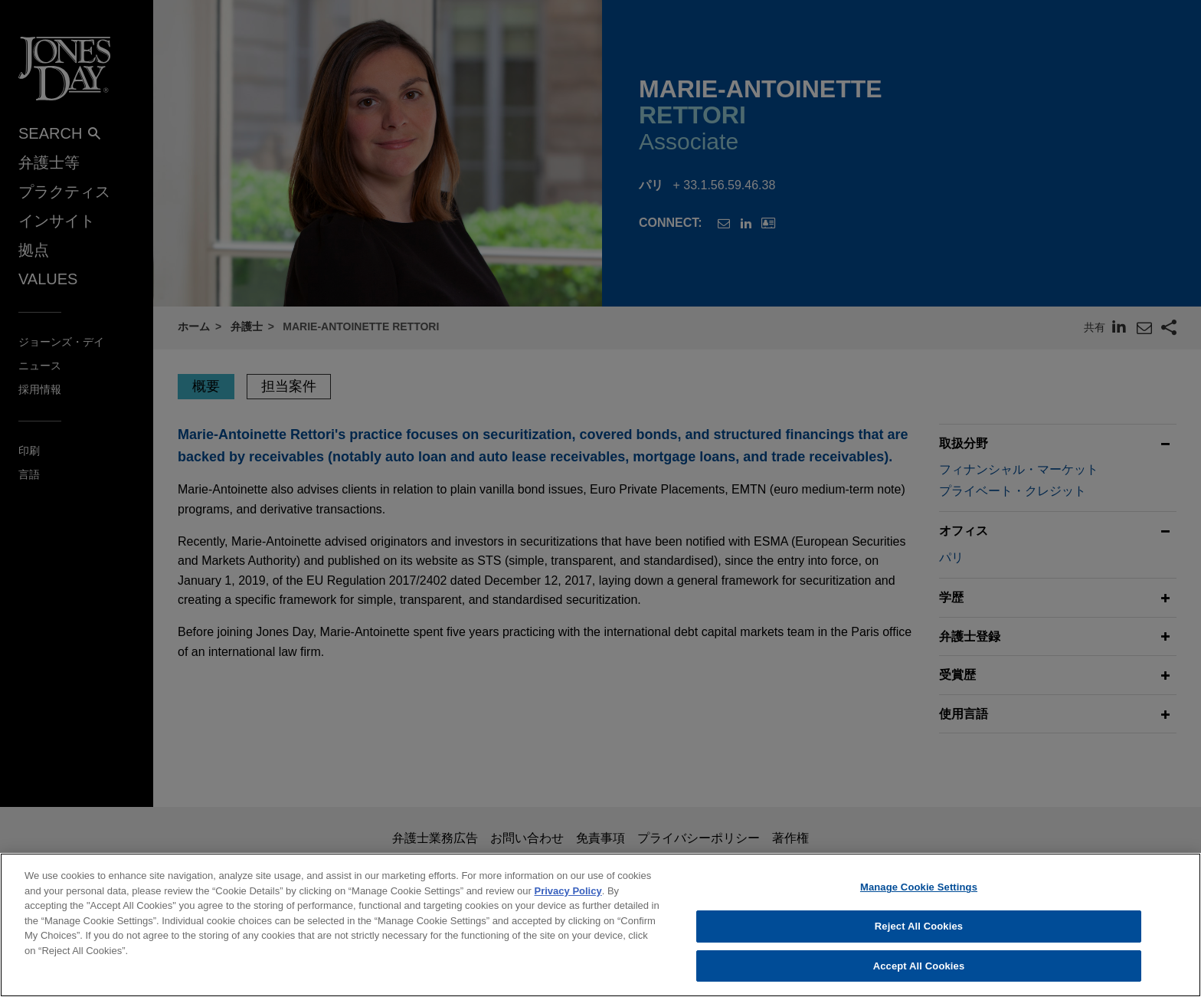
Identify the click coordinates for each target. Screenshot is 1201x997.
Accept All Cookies (919, 976)
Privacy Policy (568, 901)
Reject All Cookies (919, 937)
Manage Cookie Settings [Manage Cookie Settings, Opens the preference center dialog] (918, 898)
